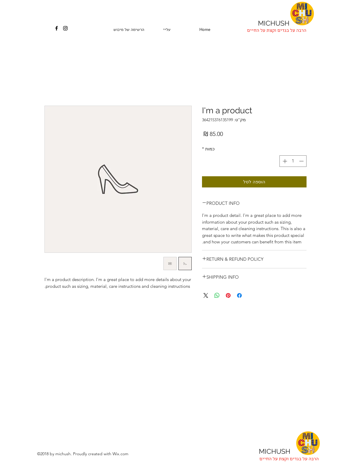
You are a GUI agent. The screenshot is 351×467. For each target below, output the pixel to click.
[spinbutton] (293, 161)
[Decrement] (302, 161)
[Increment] (284, 161)
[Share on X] (205, 295)
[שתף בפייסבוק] (239, 295)
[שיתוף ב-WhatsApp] (217, 295)
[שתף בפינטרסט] (228, 295)
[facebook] (56, 28)
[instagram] (65, 28)
